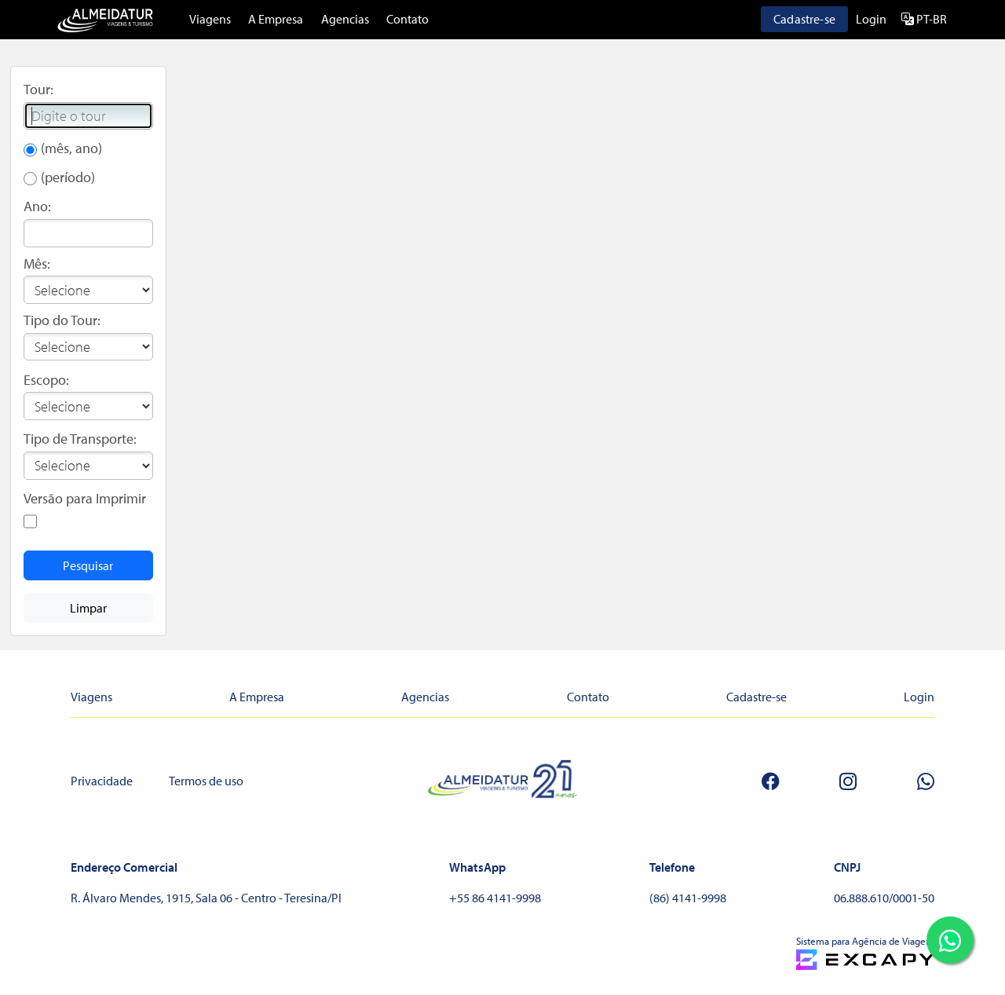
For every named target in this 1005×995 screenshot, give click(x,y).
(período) (68, 177)
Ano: (37, 206)
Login (871, 19)
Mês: (37, 263)
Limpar (88, 608)
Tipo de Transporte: (80, 439)
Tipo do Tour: (62, 320)
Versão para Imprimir (85, 498)
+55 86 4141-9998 (495, 897)
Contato (407, 19)
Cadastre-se (804, 19)
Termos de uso (206, 780)
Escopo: (46, 380)
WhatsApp (477, 867)
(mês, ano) (71, 148)
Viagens (210, 19)
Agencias (345, 19)
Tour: (38, 89)
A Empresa (275, 19)
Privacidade (102, 780)
